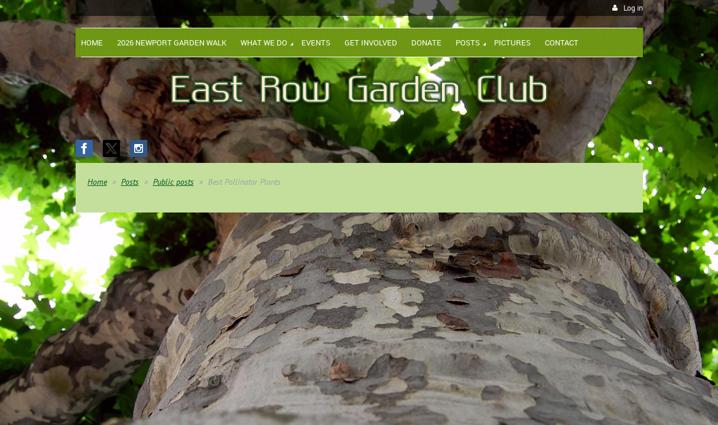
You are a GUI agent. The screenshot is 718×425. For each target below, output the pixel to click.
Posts (130, 181)
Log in (633, 8)
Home (97, 181)
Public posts (173, 181)
